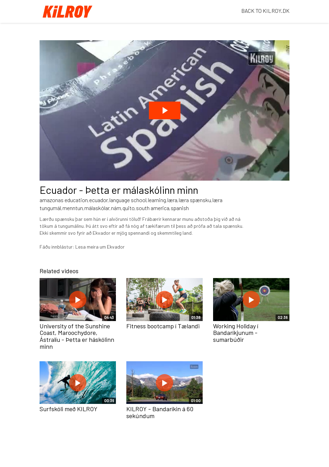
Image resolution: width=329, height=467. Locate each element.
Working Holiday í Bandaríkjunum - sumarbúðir (235, 333)
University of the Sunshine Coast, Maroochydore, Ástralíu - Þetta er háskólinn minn (77, 336)
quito (129, 208)
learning (157, 200)
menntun (72, 208)
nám (116, 208)
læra (172, 200)
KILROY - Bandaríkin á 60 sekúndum (159, 412)
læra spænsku (195, 200)
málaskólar (97, 208)
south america (152, 208)
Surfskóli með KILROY (69, 409)
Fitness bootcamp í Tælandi (163, 326)
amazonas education (64, 200)
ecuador (98, 200)
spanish (180, 208)
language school (127, 200)
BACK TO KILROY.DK (265, 10)
